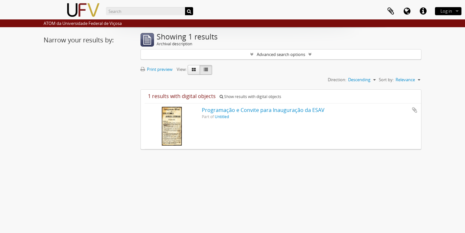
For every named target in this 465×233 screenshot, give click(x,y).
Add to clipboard (414, 110)
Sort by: (386, 80)
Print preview (156, 69)
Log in (446, 11)
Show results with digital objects (250, 96)
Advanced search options (281, 54)
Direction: (337, 80)
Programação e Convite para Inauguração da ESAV (263, 110)
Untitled (222, 116)
